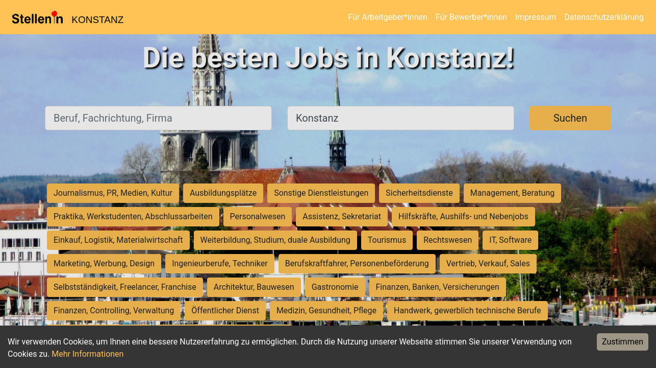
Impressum (536, 17)
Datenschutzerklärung (604, 17)
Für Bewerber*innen (471, 17)
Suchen (570, 118)
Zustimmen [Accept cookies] (622, 342)
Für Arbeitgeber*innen (387, 17)
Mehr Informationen (87, 354)
